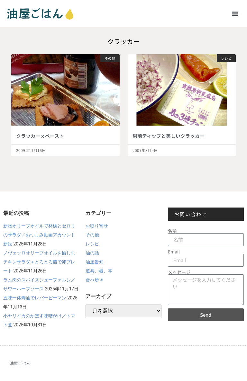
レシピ (92, 243)
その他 (92, 234)
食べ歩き (95, 279)
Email (174, 251)
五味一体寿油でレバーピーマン (34, 297)
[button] (235, 13)
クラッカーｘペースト (40, 135)
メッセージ (179, 272)
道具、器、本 (99, 270)
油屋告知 (95, 261)
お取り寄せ (97, 225)
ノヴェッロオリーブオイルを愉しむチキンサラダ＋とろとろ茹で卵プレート (39, 261)
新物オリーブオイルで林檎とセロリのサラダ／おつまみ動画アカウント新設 (39, 234)
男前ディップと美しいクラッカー (169, 135)
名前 (172, 231)
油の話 (92, 252)
